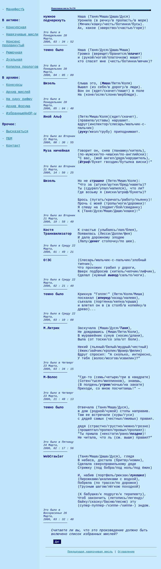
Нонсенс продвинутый (13, 43)
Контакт (13, 146)
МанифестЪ (15, 9)
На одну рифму (19, 99)
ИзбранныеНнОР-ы (21, 113)
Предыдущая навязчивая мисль (90, 551)
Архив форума (18, 106)
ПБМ (9, 139)
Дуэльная (14, 60)
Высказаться (17, 131)
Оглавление (126, 551)
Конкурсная (16, 27)
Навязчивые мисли (22, 34)
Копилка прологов (22, 67)
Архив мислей (18, 92)
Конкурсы (14, 85)
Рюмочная (14, 53)
